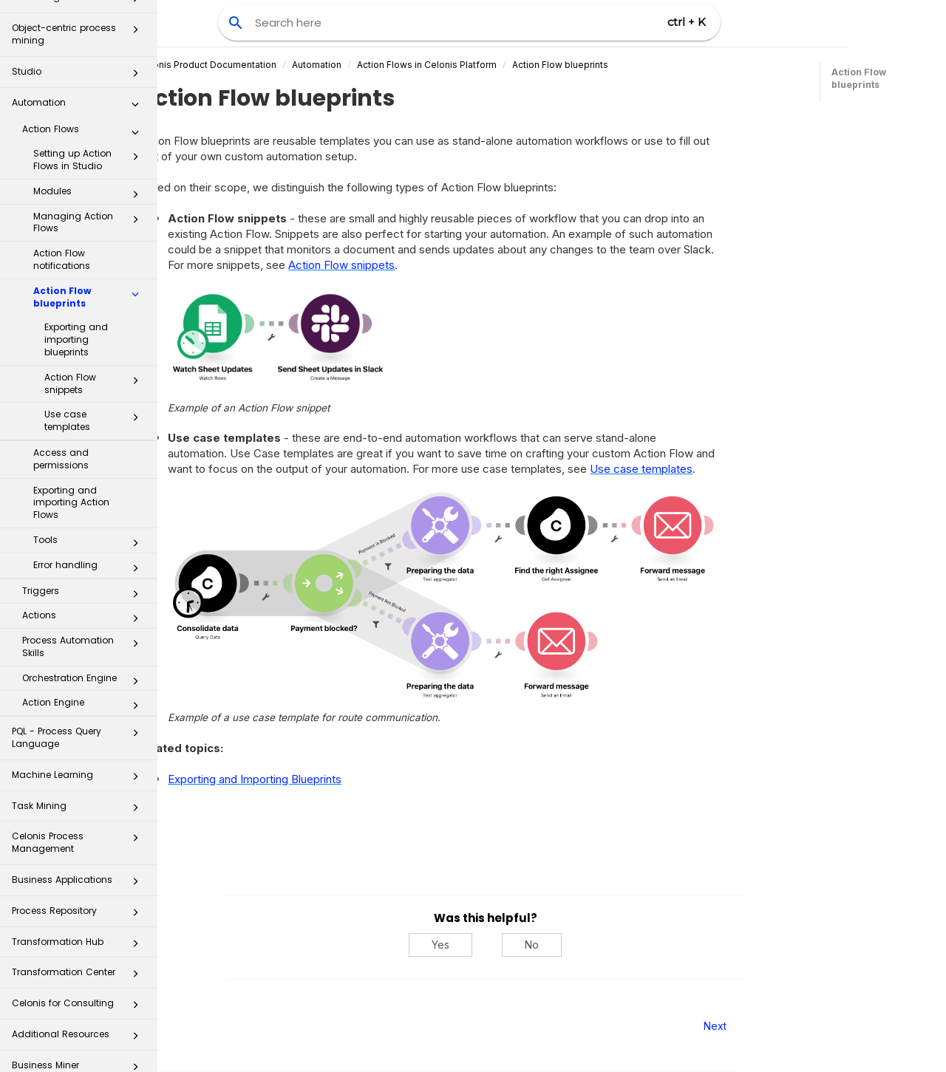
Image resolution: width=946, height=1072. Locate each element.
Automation (79, 82)
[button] (135, 52)
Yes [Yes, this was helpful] (507, 944)
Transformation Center (79, 951)
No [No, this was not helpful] (598, 944)
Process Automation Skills (84, 622)
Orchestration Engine (84, 656)
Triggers (84, 569)
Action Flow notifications (61, 234)
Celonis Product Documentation (274, 64)
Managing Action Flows (90, 198)
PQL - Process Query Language (79, 713)
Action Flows (84, 107)
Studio (79, 51)
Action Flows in (493, 64)
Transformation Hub (79, 921)
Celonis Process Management (79, 817)
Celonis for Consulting (79, 983)
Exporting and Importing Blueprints (321, 779)
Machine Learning (79, 754)
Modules (90, 170)
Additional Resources (79, 1014)
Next (781, 1026)
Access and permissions (61, 434)
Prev (197, 1026)
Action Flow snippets (95, 359)
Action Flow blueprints (90, 272)
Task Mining (79, 785)
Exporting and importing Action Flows (71, 478)
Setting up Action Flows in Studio (90, 135)
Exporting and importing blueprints (76, 315)
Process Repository (79, 890)
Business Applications (79, 859)
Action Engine (84, 681)
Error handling (90, 543)
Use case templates (95, 396)
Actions (84, 594)
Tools (90, 518)
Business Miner (79, 1045)
